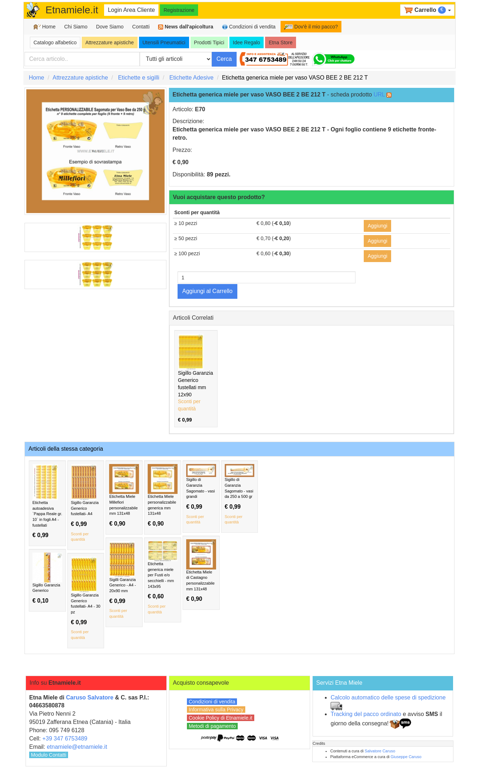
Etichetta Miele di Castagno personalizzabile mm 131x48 (201, 570)
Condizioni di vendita (249, 27)
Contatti (140, 27)
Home (44, 27)
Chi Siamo (76, 27)
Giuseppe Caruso (406, 757)
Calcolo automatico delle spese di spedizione (388, 697)
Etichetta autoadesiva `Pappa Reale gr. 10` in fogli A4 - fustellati (47, 501)
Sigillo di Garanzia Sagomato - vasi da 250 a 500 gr (240, 494)
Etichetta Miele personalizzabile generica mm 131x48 (163, 495)
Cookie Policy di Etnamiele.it (220, 718)
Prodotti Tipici (209, 42)
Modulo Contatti (48, 755)
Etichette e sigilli (139, 78)
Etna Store (280, 42)
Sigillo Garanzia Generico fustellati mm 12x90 (196, 378)
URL (379, 94)
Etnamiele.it (71, 9)
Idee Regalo (246, 42)
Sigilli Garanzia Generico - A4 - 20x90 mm (124, 580)
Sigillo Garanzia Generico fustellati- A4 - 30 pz (86, 599)
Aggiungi (378, 226)
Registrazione (179, 10)
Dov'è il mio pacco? (311, 27)
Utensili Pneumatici (164, 42)
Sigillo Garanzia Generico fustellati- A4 (86, 503)
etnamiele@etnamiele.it (77, 747)
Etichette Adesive (191, 78)
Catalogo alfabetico (55, 42)
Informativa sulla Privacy (216, 709)
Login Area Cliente (131, 10)
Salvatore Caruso (379, 751)
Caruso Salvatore (89, 697)
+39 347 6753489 (64, 738)
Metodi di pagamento (212, 726)
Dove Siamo (110, 27)
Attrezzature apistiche (109, 42)
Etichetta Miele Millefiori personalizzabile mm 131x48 (124, 495)
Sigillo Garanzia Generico (47, 578)
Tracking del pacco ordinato (366, 714)
